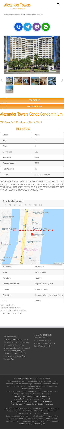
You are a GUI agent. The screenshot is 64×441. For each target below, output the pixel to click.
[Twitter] (10, 205)
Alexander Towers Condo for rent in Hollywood (32, 399)
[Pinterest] (30, 205)
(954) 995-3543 (46, 335)
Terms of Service (10, 353)
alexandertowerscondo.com (15, 339)
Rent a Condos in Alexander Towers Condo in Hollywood (32, 404)
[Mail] (40, 205)
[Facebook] (5, 205)
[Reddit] (20, 205)
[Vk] (35, 205)
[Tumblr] (25, 205)
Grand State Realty (27, 378)
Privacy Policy (16, 351)
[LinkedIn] (15, 205)
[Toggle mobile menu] (58, 4)
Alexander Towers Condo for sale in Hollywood (32, 396)
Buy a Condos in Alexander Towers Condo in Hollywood (32, 401)
